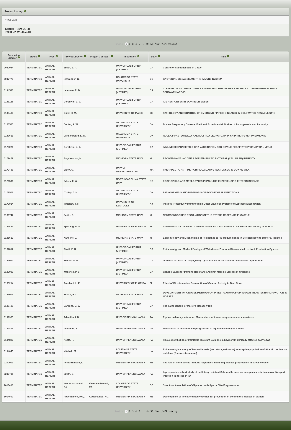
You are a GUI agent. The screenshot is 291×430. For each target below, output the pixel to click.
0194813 (8, 328)
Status (33, 56)
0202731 (8, 374)
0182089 (8, 271)
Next (157, 44)
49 (147, 44)
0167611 (8, 135)
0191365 (8, 317)
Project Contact (99, 56)
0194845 (8, 351)
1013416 (8, 385)
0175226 (8, 147)
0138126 (8, 101)
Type (52, 56)
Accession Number (13, 57)
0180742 (8, 215)
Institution (130, 56)
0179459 (8, 158)
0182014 (8, 260)
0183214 (8, 283)
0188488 (8, 305)
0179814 (8, 203)
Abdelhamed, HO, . (100, 396)
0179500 (8, 181)
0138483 (8, 113)
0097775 (8, 79)
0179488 (8, 169)
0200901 (8, 362)
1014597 (8, 396)
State (154, 56)
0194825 (8, 339)
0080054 (8, 67)
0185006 (8, 294)
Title (224, 56)
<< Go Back (11, 20)
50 (152, 44)
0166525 (8, 124)
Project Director (74, 56)
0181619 (8, 237)
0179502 (8, 192)
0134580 (8, 90)
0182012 (8, 249)
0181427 (8, 226)
